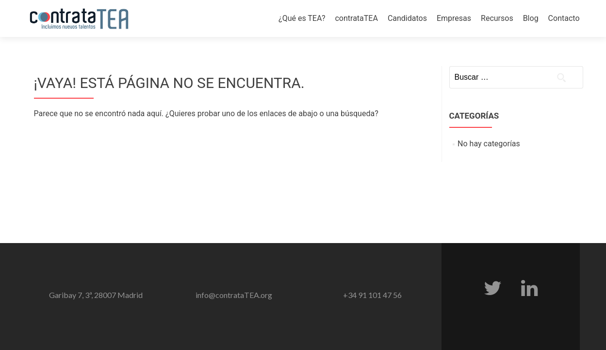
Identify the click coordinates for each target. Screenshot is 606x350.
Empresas (454, 18)
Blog (531, 18)
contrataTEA (356, 18)
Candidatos (407, 18)
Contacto (564, 18)
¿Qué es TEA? (301, 18)
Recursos (497, 18)
